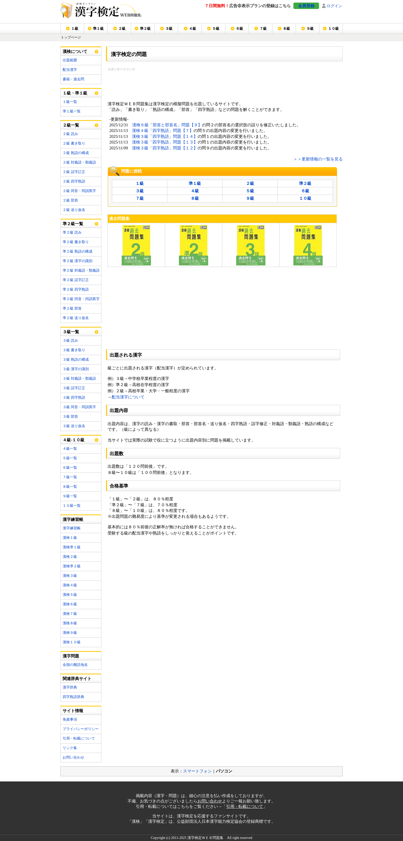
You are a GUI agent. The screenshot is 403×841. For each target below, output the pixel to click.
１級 (74, 29)
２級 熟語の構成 (76, 153)
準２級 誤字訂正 (76, 280)
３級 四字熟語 (74, 397)
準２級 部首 (72, 308)
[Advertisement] (201, 83)
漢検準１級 (72, 547)
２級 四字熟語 (74, 181)
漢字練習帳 (72, 528)
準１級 (98, 29)
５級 (215, 29)
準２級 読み (72, 232)
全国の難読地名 (75, 665)
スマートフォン (197, 771)
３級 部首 (70, 416)
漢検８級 (70, 623)
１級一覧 (70, 102)
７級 (263, 29)
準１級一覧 (72, 111)
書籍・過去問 (73, 79)
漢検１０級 (72, 642)
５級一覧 (70, 458)
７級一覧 (70, 477)
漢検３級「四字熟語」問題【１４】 (165, 136)
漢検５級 (70, 595)
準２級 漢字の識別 (77, 261)
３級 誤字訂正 (74, 388)
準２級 (145, 29)
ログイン (334, 6)
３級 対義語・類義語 (79, 378)
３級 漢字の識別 (76, 369)
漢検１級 (70, 538)
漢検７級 (70, 614)
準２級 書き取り (76, 242)
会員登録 (306, 6)
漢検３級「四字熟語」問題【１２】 (165, 148)
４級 (192, 29)
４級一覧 (70, 449)
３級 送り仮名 (74, 426)
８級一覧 (70, 487)
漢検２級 (70, 557)
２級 (122, 29)
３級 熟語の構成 (76, 359)
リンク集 (70, 748)
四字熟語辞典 (73, 697)
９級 (310, 29)
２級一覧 (71, 125)
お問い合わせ (73, 757)
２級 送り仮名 (74, 210)
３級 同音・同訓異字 (79, 407)
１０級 (333, 29)
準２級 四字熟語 (76, 289)
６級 (239, 29)
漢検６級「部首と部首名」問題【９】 (167, 125)
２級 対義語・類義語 (79, 162)
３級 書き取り (74, 350)
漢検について (75, 51)
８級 (286, 29)
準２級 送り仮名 (76, 318)
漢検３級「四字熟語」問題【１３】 (165, 142)
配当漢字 (70, 70)
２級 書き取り (74, 143)
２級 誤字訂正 (74, 172)
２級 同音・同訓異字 (79, 191)
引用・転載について (79, 738)
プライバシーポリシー (81, 729)
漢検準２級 (72, 566)
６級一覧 (70, 468)
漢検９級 (70, 633)
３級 (168, 29)
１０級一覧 (72, 506)
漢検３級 (70, 576)
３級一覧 (71, 332)
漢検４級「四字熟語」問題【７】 (163, 130)
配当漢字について (128, 397)
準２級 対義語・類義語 (81, 270)
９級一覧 (70, 496)
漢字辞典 (70, 687)
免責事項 (70, 719)
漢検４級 (70, 585)
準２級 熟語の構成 (77, 251)
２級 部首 (70, 200)
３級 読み (70, 340)
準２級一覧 (73, 224)
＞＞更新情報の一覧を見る (318, 159)
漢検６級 (70, 604)
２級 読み (70, 134)
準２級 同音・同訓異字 (81, 299)
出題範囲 (70, 60)
